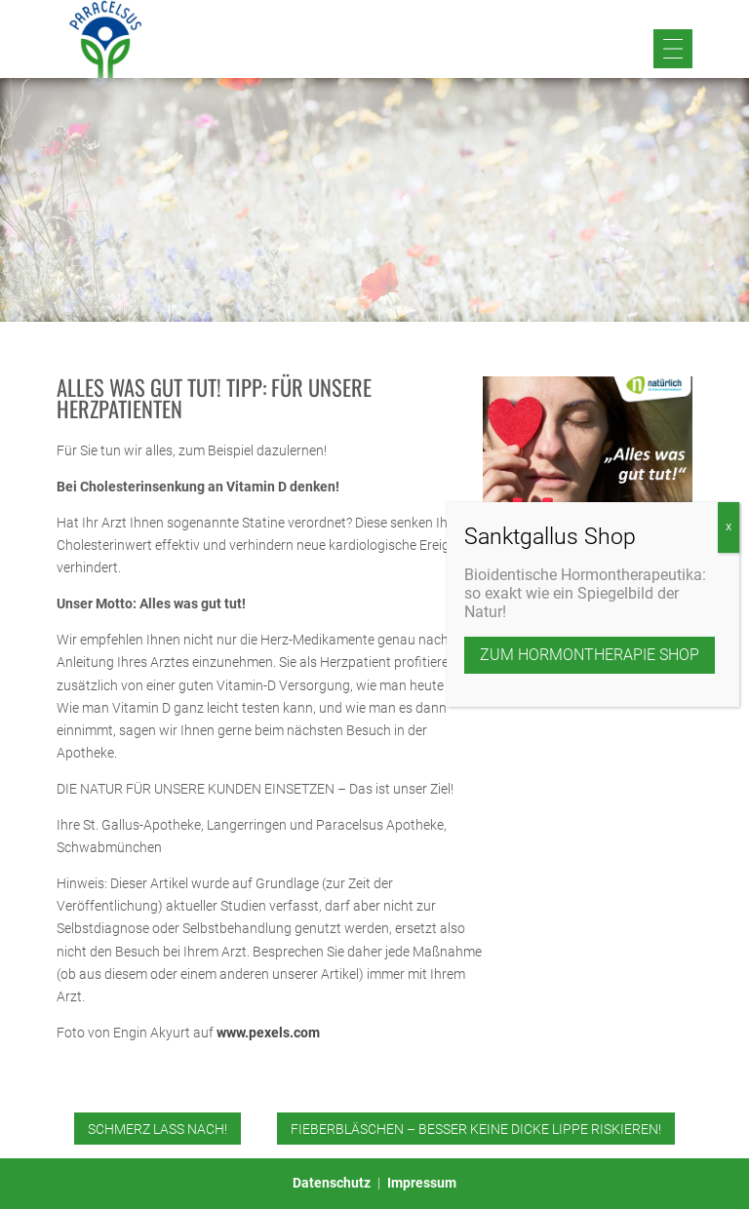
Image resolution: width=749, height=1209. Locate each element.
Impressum (421, 1182)
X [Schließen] (728, 527)
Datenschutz (332, 1182)
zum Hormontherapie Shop (589, 654)
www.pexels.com (268, 1032)
